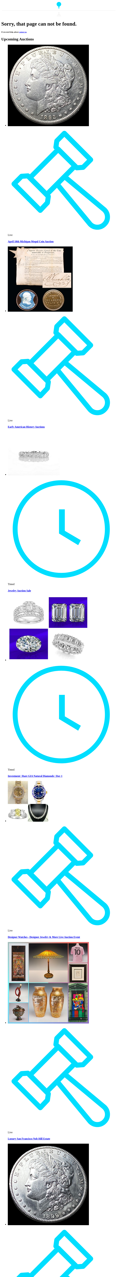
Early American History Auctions (26, 426)
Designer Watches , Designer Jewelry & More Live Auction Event (44, 937)
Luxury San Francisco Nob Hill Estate (29, 1138)
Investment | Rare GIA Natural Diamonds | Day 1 (35, 776)
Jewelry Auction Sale (19, 590)
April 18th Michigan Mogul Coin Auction (31, 241)
